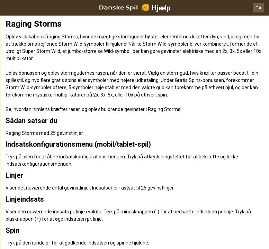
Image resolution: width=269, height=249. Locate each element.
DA (258, 7)
